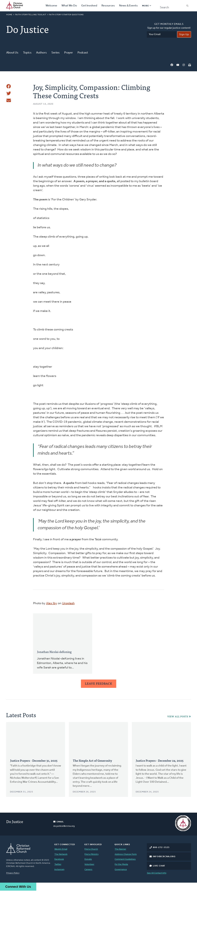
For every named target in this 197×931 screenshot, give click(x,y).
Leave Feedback (98, 723)
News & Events (128, 5)
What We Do (69, 5)
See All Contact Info (156, 913)
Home (9, 15)
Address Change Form (126, 895)
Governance (121, 910)
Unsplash (68, 643)
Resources (108, 5)
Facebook (171, 65)
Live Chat (159, 906)
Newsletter (189, 65)
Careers (88, 910)
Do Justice (14, 861)
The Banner (120, 889)
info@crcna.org (164, 897)
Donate (88, 899)
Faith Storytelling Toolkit (30, 15)
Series (55, 52)
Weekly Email (60, 889)
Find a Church (91, 889)
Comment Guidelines (125, 899)
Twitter (57, 905)
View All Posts (177, 756)
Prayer (68, 52)
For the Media (121, 905)
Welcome (51, 5)
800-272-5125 (161, 888)
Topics (27, 52)
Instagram (183, 65)
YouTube (177, 65)
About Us (12, 52)
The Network (60, 895)
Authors (41, 52)
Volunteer (89, 905)
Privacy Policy (12, 913)
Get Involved (89, 5)
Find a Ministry (91, 895)
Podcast (83, 52)
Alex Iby (51, 643)
